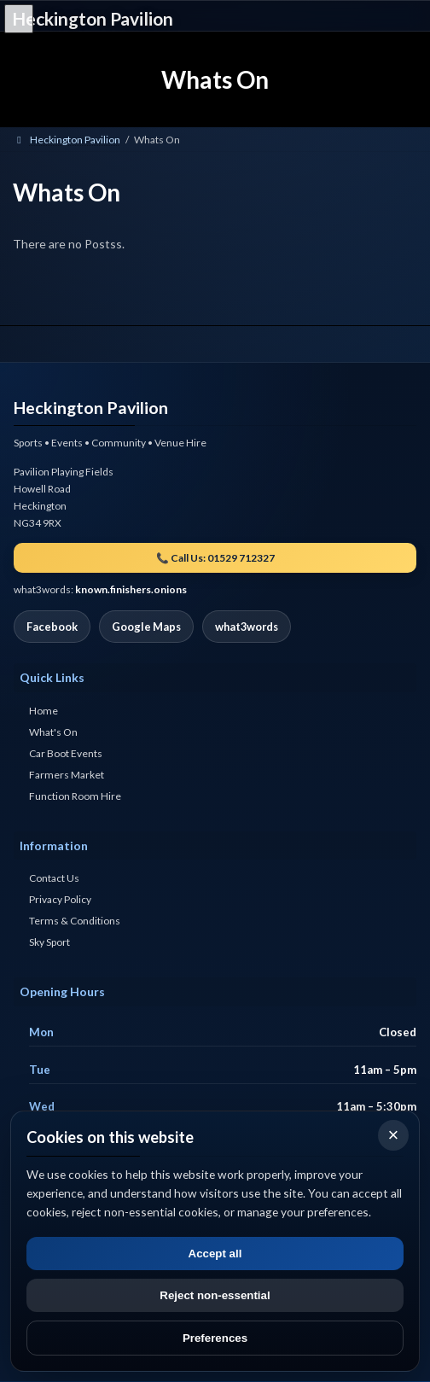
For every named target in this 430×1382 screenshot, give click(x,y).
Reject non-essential (215, 1295)
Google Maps (146, 627)
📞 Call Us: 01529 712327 (215, 558)
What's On (53, 732)
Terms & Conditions (74, 921)
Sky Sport (49, 942)
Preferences (215, 1338)
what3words (246, 627)
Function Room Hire (75, 796)
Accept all (215, 1253)
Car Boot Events (65, 753)
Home (43, 710)
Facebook (52, 627)
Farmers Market (66, 774)
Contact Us (54, 878)
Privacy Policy (60, 900)
